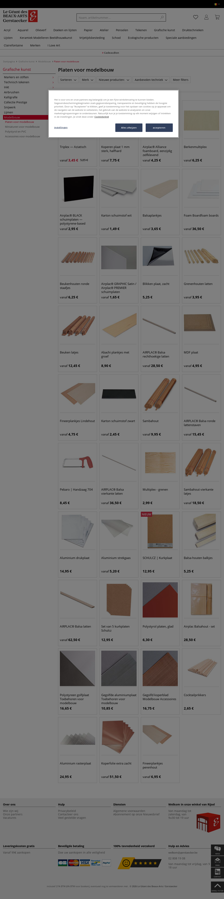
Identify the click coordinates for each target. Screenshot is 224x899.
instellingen (61, 127)
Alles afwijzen (129, 127)
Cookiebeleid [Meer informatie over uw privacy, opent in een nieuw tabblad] (101, 116)
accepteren (159, 127)
